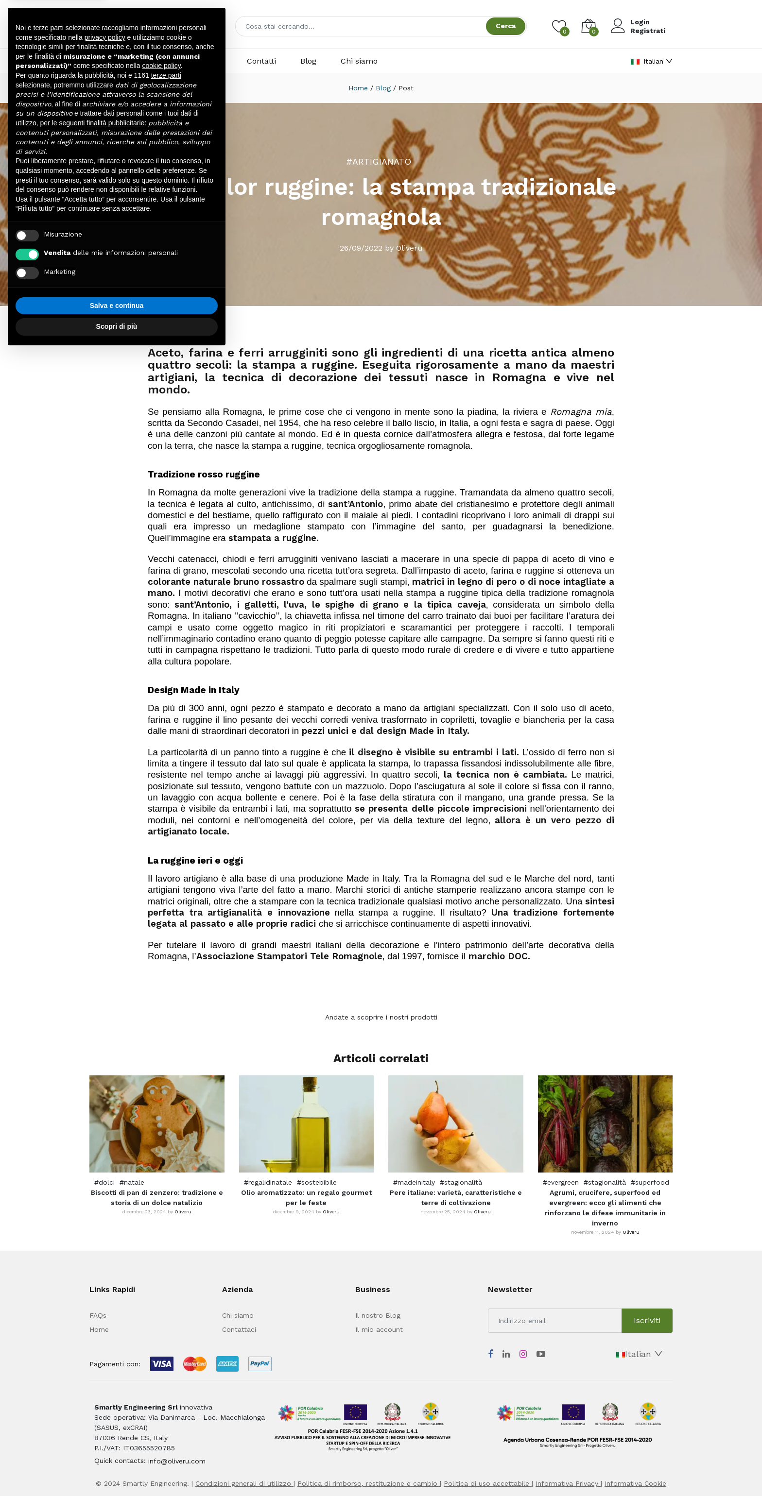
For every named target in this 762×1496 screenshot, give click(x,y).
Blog (308, 61)
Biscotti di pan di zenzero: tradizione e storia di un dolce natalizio (157, 1198)
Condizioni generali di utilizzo (244, 1483)
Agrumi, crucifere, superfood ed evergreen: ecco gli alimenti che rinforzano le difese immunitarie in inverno (605, 1208)
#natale (132, 1182)
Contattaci (239, 1329)
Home (358, 88)
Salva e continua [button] (116, 305)
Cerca (506, 26)
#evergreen (561, 1182)
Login (640, 22)
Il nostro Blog (377, 1315)
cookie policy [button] (161, 65)
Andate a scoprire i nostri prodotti (381, 1017)
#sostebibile (317, 1182)
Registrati (647, 30)
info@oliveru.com (177, 1461)
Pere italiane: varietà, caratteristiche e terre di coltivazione (456, 1198)
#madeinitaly (414, 1182)
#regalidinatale (268, 1182)
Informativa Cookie (635, 1483)
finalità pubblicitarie (115, 123)
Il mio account (379, 1329)
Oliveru (182, 1211)
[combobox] (381, 26)
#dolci (104, 1182)
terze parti (166, 75)
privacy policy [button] (105, 37)
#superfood (650, 1182)
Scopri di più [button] (117, 326)
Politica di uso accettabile (488, 1483)
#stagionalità (461, 1182)
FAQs (97, 1315)
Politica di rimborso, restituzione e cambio (368, 1483)
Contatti (261, 61)
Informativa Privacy (568, 1483)
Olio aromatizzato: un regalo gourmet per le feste (306, 1198)
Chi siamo (359, 61)
